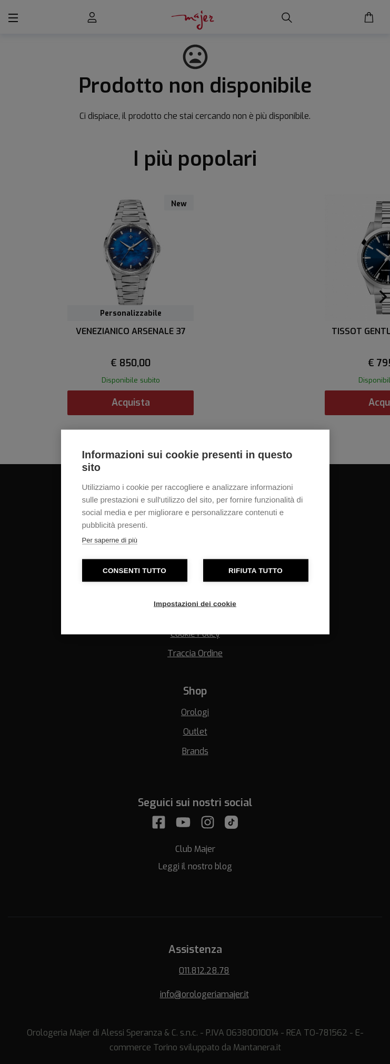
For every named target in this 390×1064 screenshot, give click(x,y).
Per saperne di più (110, 540)
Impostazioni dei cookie (195, 604)
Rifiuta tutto (255, 571)
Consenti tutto (134, 571)
